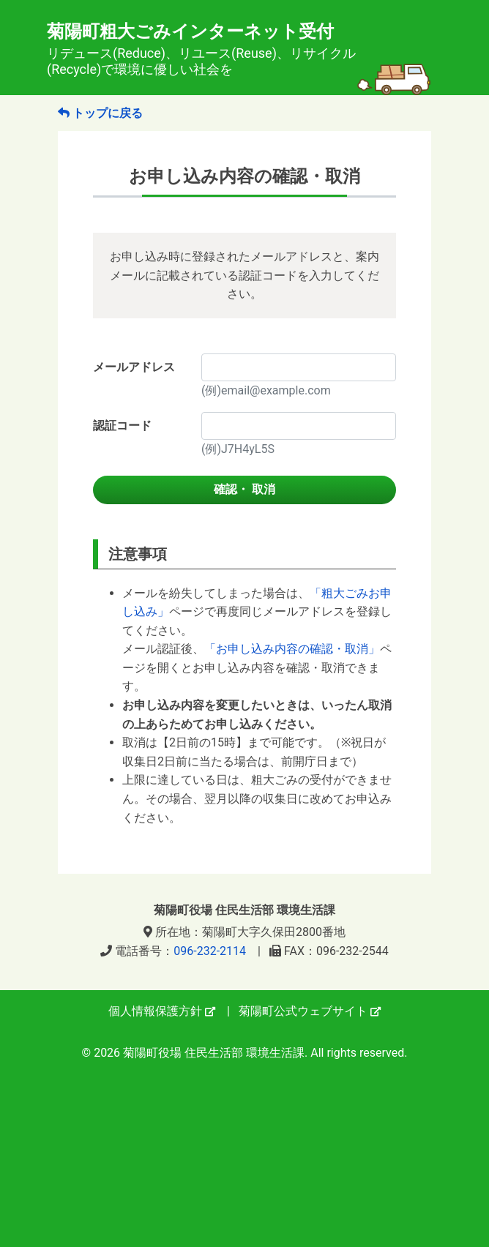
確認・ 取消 (244, 489)
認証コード (122, 425)
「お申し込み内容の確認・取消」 (292, 649)
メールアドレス (134, 367)
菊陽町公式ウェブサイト (310, 1011)
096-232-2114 (209, 951)
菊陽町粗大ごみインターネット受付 (238, 49)
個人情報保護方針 (161, 1011)
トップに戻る (100, 113)
